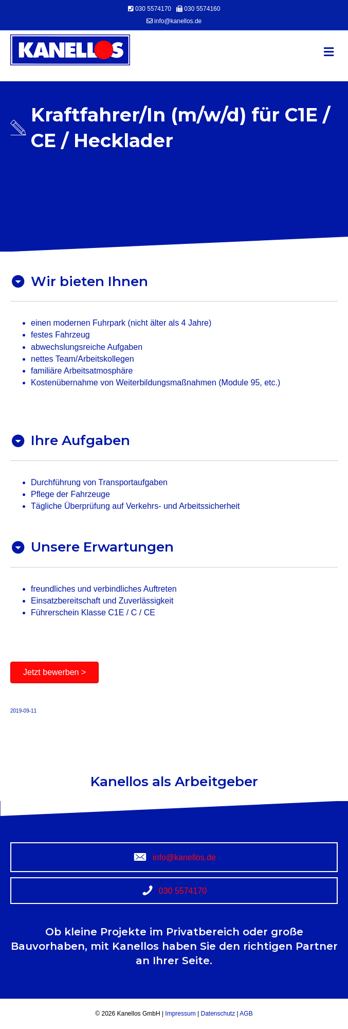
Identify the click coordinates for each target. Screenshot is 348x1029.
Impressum (181, 1013)
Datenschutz (217, 1013)
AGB (246, 1013)
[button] (54, 672)
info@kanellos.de (178, 21)
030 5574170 (154, 8)
